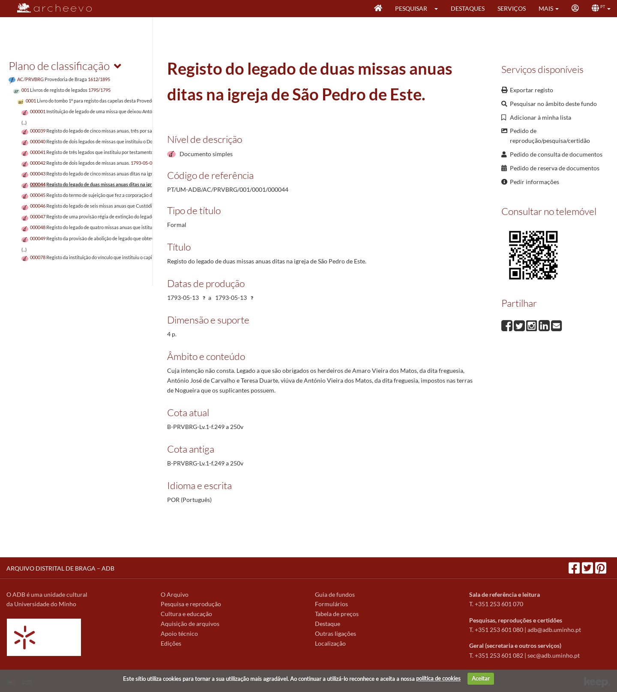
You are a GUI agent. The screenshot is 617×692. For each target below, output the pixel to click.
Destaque (327, 623)
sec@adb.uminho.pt (553, 655)
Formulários (331, 603)
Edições (171, 643)
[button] (439, 8)
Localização (330, 643)
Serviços (511, 8)
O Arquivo (175, 594)
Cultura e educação (186, 613)
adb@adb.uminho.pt (554, 629)
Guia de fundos (335, 594)
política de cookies (438, 678)
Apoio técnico (179, 633)
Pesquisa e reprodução (191, 603)
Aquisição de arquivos (190, 623)
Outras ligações (335, 633)
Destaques (468, 8)
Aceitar (481, 678)
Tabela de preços (337, 613)
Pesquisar (411, 8)
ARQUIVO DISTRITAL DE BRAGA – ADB (60, 568)
